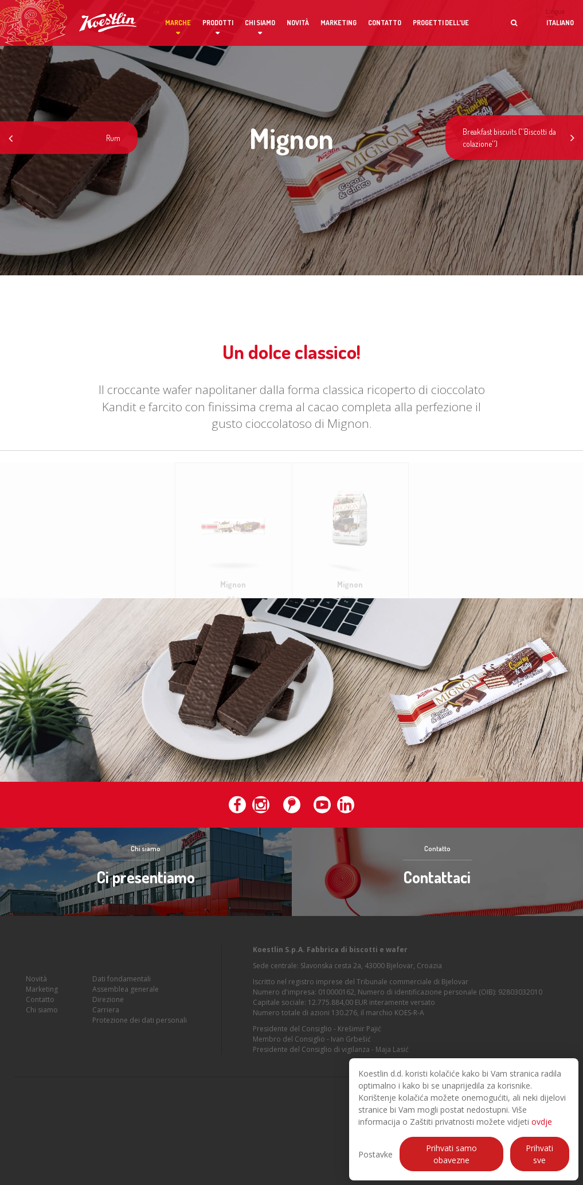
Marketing (338, 22)
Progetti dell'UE (441, 22)
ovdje (541, 1121)
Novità (298, 22)
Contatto (384, 22)
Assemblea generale (125, 1003)
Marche (178, 22)
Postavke (375, 1154)
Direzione (108, 1013)
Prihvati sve (539, 1154)
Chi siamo (260, 22)
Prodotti (217, 22)
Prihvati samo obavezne (451, 1154)
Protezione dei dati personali (139, 1034)
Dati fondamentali (121, 992)
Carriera (105, 1023)
